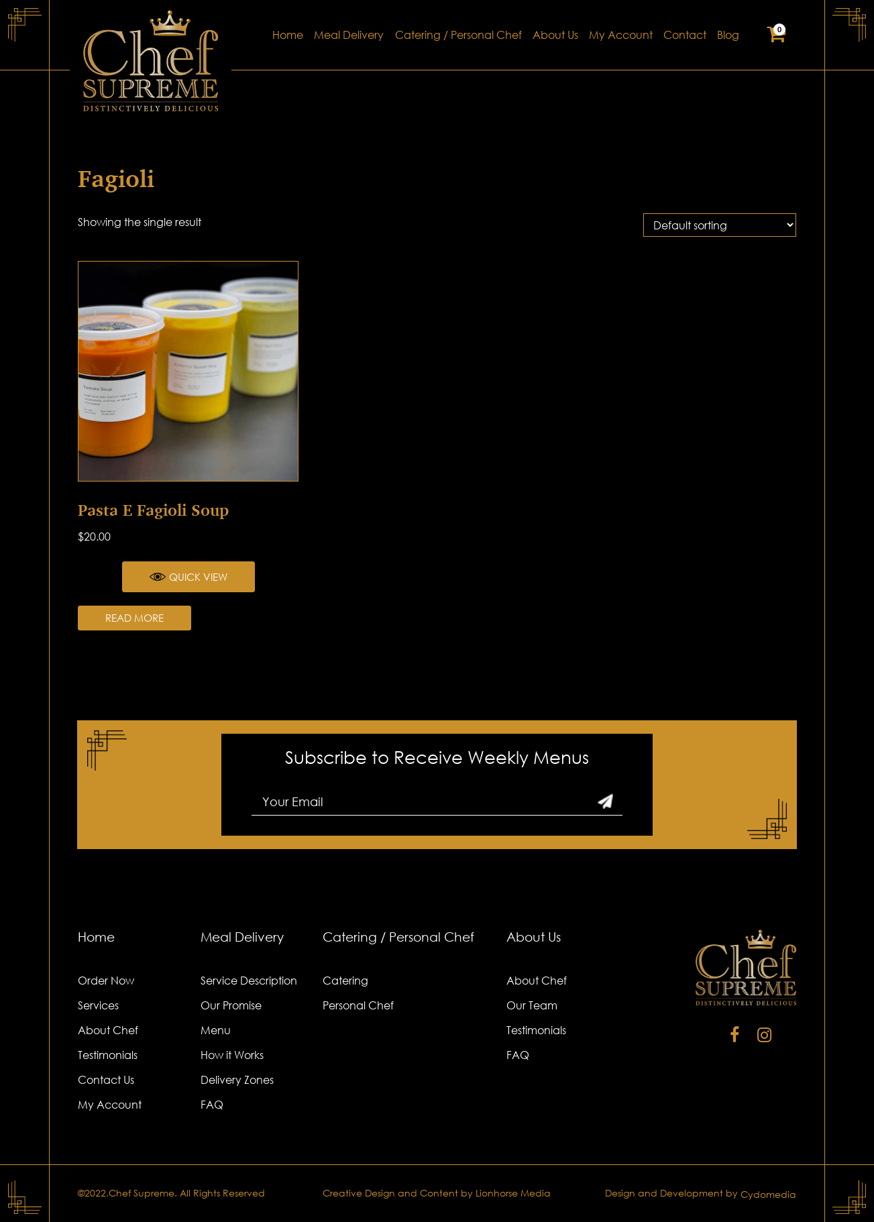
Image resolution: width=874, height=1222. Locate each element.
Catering (345, 980)
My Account (621, 35)
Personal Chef (358, 1005)
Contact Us (106, 1080)
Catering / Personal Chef (458, 35)
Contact (684, 35)
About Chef (108, 1030)
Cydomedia (768, 1194)
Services (98, 1005)
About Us (555, 35)
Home (287, 35)
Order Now (106, 980)
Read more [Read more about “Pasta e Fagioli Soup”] (134, 618)
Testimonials (108, 1055)
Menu (216, 1030)
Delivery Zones (237, 1080)
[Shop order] (719, 225)
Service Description (249, 980)
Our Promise (231, 1005)
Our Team (531, 1005)
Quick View (188, 577)
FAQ (212, 1104)
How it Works (232, 1055)
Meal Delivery (349, 35)
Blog (728, 35)
